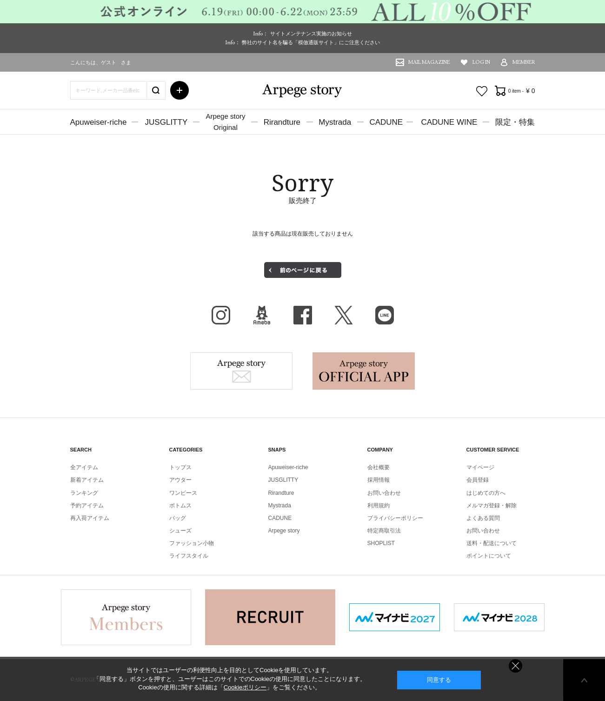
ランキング (84, 493)
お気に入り (481, 91)
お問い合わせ (384, 493)
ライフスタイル (188, 556)
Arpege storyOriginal (225, 121)
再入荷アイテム (89, 518)
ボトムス (180, 505)
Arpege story (241, 371)
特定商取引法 (384, 530)
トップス (180, 467)
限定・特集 (515, 122)
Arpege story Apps (363, 371)
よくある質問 (483, 518)
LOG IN (481, 62)
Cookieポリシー (245, 687)
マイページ (480, 467)
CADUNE (386, 122)
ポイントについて (488, 556)
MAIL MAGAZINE (429, 62)
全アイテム (84, 467)
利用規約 (378, 505)
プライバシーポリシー (395, 518)
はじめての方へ (485, 493)
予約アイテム (87, 505)
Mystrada (335, 122)
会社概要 (378, 467)
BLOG (262, 315)
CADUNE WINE (449, 122)
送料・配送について (491, 543)
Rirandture (282, 122)
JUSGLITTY (166, 122)
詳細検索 (179, 90)
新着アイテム (87, 480)
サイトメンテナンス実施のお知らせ (311, 33)
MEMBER (523, 62)
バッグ (177, 518)
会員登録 (477, 480)
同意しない (515, 666)
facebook (302, 315)
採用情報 (378, 480)
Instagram (221, 315)
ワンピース (183, 493)
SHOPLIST (381, 543)
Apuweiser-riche (98, 122)
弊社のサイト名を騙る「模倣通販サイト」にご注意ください (311, 42)
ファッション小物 (191, 543)
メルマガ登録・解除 (491, 505)
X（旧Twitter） (343, 315)
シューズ (180, 530)
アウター (180, 480)
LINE (384, 315)
